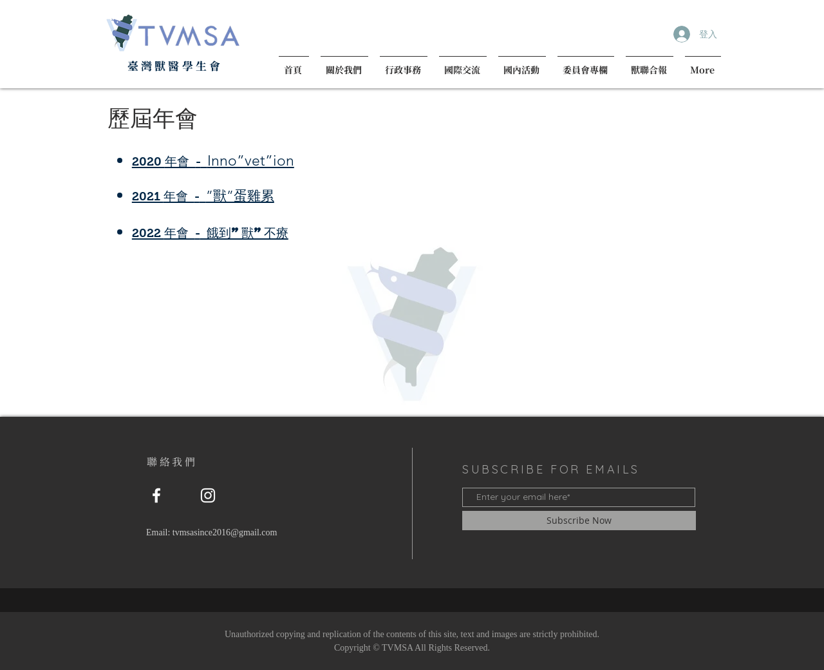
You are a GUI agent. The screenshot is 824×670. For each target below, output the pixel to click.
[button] (344, 64)
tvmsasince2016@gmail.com (225, 532)
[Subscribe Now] (579, 520)
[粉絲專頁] (156, 495)
